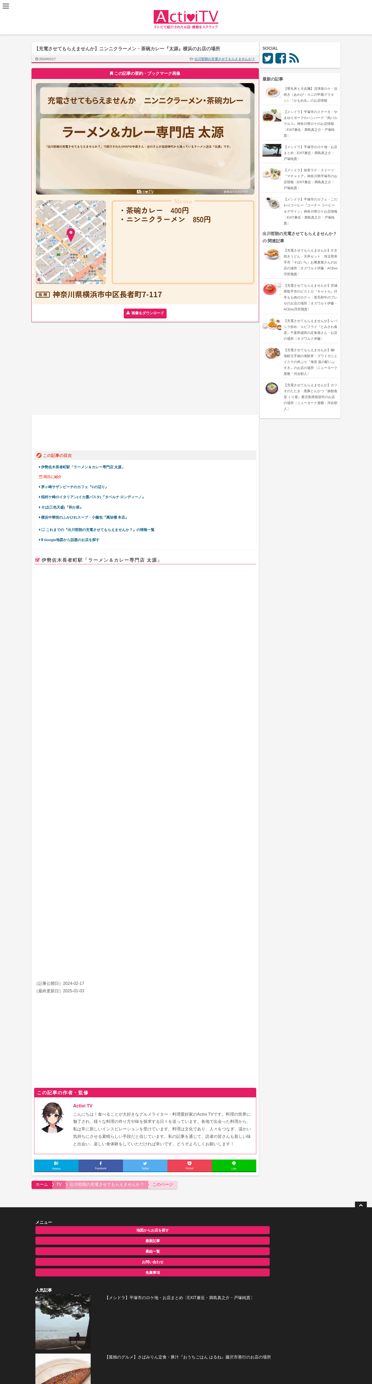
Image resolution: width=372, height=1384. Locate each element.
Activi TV (85, 965)
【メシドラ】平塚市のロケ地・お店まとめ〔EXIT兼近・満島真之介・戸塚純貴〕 (198, 1096)
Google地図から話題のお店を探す (72, 538)
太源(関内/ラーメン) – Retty (143, 739)
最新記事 (78, 1100)
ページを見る (235, 776)
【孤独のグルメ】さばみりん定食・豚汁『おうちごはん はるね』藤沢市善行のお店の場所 (198, 1122)
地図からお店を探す (78, 1089)
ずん (91, 828)
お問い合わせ (78, 1121)
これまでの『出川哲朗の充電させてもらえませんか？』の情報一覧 (100, 528)
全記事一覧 (175, 1141)
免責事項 (78, 1132)
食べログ (72, 723)
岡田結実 (104, 828)
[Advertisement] (90, 368)
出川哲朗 (61, 828)
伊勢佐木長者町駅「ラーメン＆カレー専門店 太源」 (85, 465)
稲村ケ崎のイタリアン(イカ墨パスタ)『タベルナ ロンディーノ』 (95, 495)
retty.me (121, 769)
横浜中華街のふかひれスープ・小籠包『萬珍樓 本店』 (87, 515)
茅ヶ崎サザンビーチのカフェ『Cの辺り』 (77, 485)
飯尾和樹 (77, 828)
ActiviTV (174, 1234)
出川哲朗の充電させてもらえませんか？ (227, 59)
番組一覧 (78, 1110)
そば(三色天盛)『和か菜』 (64, 505)
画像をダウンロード (150, 313)
